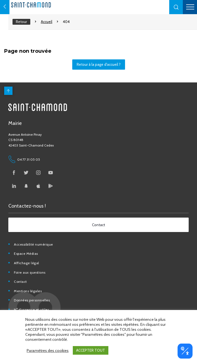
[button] (176, 7)
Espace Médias (26, 253)
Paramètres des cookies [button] (48, 350)
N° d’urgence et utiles (31, 309)
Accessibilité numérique (33, 244)
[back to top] (8, 91)
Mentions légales (28, 291)
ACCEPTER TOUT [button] (90, 350)
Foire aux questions (30, 272)
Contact (20, 281)
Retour (21, 21)
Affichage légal (26, 263)
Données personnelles (32, 300)
